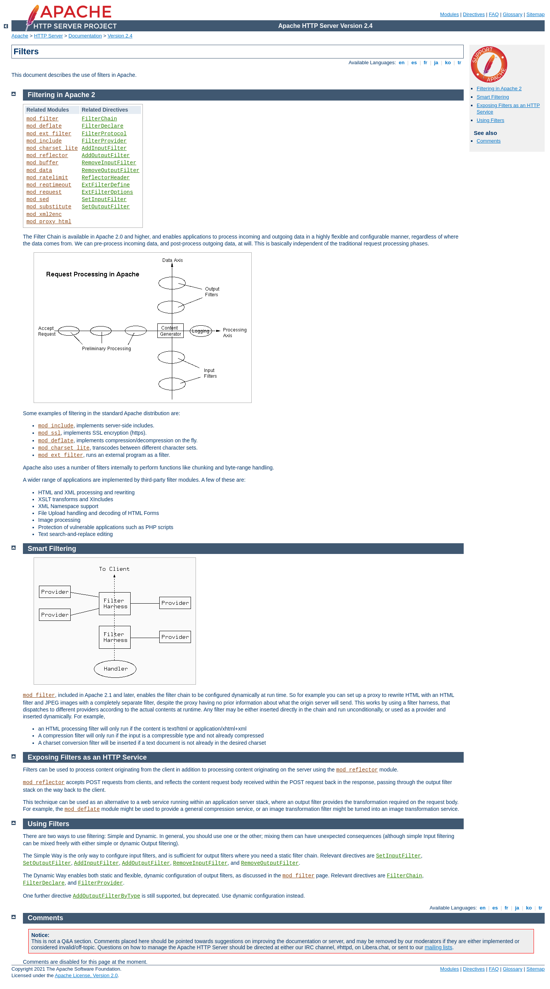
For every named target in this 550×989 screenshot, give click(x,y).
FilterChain (99, 119)
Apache (19, 36)
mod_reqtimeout (48, 185)
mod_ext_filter (48, 134)
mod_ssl (49, 433)
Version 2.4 (120, 36)
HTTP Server (48, 36)
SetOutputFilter (106, 207)
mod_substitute (48, 207)
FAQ (494, 14)
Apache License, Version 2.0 (86, 975)
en (401, 62)
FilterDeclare (102, 126)
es (414, 62)
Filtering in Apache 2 (499, 88)
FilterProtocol (104, 134)
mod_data (39, 170)
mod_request (43, 192)
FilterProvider (104, 141)
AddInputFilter (104, 148)
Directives (474, 14)
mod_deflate (43, 126)
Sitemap (535, 14)
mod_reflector (47, 156)
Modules (449, 14)
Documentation (85, 36)
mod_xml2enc (43, 214)
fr (425, 62)
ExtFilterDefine (106, 185)
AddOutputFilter (106, 156)
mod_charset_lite (52, 148)
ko (448, 62)
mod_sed (37, 200)
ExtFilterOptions (107, 192)
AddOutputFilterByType (106, 896)
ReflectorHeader (106, 178)
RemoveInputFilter (109, 163)
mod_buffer (42, 163)
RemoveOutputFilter (110, 170)
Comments (489, 141)
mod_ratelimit (47, 178)
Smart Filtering (493, 97)
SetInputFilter (104, 200)
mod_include (43, 141)
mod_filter (42, 119)
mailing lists (438, 947)
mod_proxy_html (48, 222)
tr (459, 62)
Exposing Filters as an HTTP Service (87, 757)
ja (436, 62)
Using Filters (490, 120)
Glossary (512, 14)
